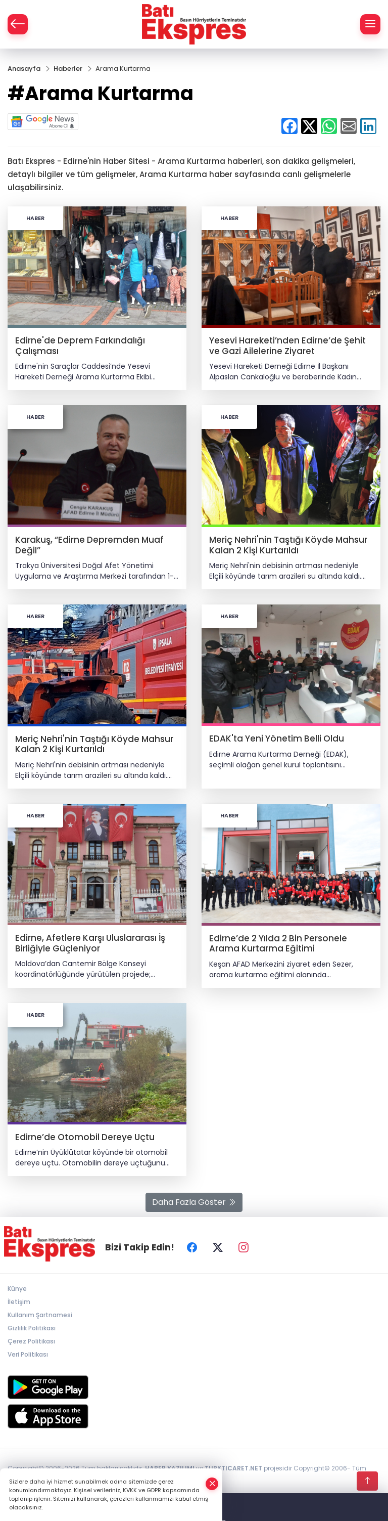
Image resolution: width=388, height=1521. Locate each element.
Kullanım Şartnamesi (40, 1315)
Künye (17, 1288)
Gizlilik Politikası (32, 1328)
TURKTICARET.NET (233, 1468)
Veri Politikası (28, 1354)
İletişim (19, 1301)
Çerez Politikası (31, 1341)
